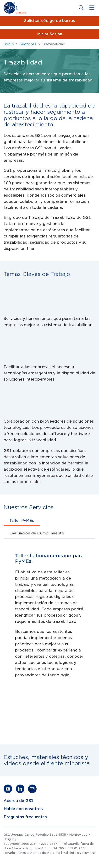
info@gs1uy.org (82, 853)
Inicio (9, 44)
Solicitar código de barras (49, 21)
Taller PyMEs (21, 520)
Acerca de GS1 (18, 801)
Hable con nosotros (23, 809)
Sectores (27, 44)
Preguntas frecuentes (25, 817)
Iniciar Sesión (49, 34)
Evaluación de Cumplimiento (36, 533)
